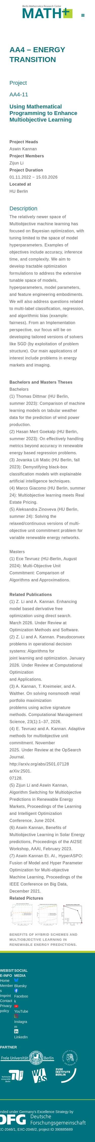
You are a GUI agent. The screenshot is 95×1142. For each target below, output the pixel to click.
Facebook (21, 996)
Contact (6, 1001)
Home (4, 981)
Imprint (5, 996)
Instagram (20, 1022)
